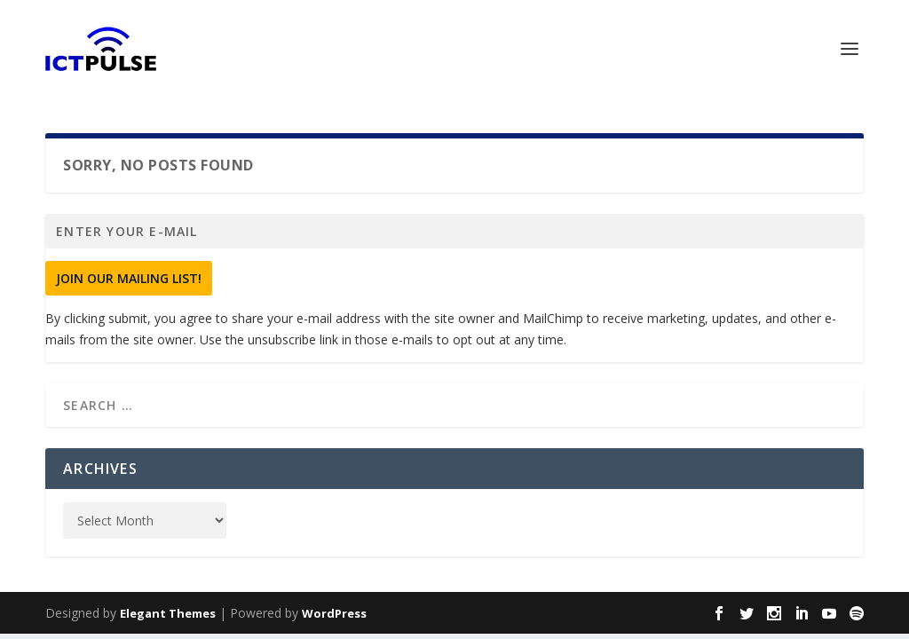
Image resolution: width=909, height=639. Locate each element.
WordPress (334, 613)
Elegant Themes (168, 613)
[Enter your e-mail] (454, 231)
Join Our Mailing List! (129, 278)
